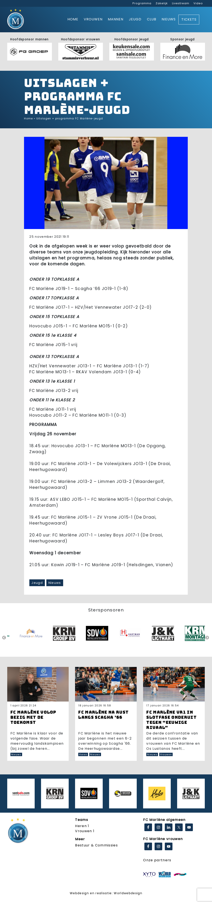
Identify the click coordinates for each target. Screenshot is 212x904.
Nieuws (169, 19)
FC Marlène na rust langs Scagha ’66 (103, 714)
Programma (141, 3)
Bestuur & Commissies (96, 845)
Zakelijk (162, 3)
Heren (83, 754)
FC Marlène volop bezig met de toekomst (33, 717)
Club (151, 19)
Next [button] (207, 637)
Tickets (188, 19)
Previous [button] (4, 637)
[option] (34, 637)
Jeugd (135, 19)
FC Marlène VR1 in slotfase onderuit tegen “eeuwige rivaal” (171, 719)
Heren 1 (82, 825)
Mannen (115, 19)
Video (198, 3)
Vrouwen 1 (84, 831)
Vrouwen (93, 19)
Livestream (180, 3)
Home (72, 19)
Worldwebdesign (128, 893)
